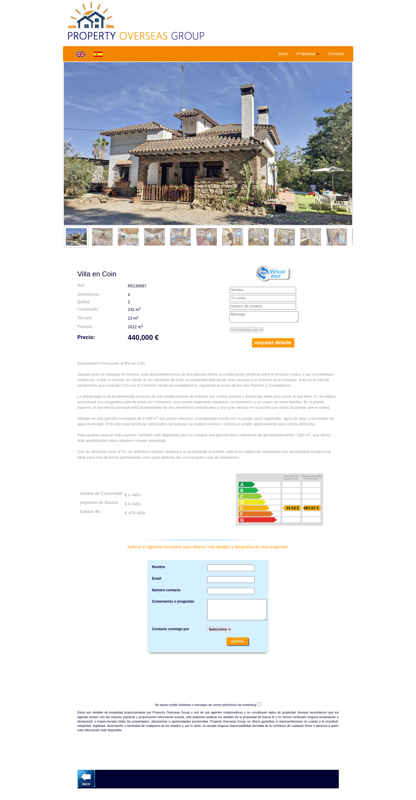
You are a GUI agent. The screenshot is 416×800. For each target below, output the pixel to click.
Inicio (283, 53)
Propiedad (308, 53)
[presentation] (208, 672)
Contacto (336, 53)
